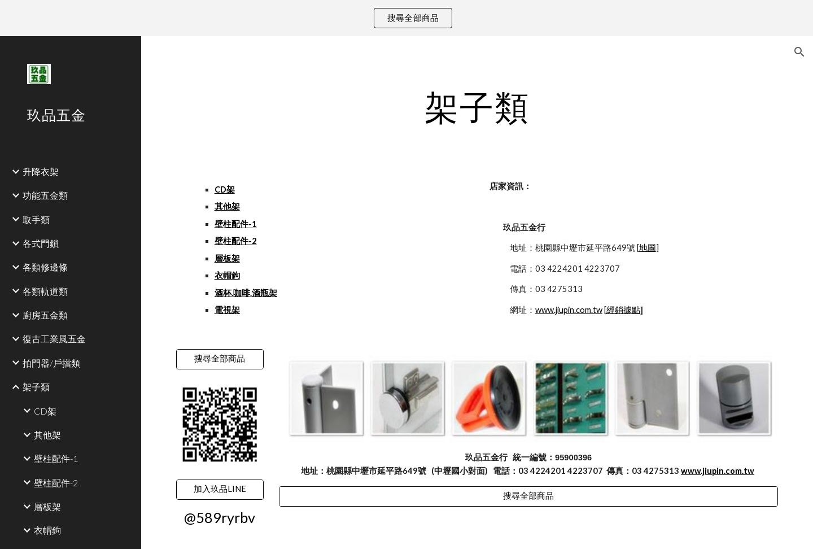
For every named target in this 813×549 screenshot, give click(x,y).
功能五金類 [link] (45, 195)
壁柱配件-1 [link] (56, 458)
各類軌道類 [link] (45, 291)
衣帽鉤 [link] (47, 530)
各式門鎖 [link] (41, 243)
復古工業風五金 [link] (54, 338)
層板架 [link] (47, 506)
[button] (799, 52)
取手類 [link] (36, 219)
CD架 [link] (45, 411)
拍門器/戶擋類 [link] (51, 363)
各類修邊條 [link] (45, 267)
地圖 (647, 247)
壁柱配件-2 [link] (56, 482)
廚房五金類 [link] (45, 315)
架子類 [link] (36, 386)
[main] (477, 107)
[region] (406, 18)
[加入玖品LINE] (220, 489)
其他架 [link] (47, 434)
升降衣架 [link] (41, 171)
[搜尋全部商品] (220, 359)
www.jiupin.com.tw (568, 310)
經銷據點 (623, 310)
